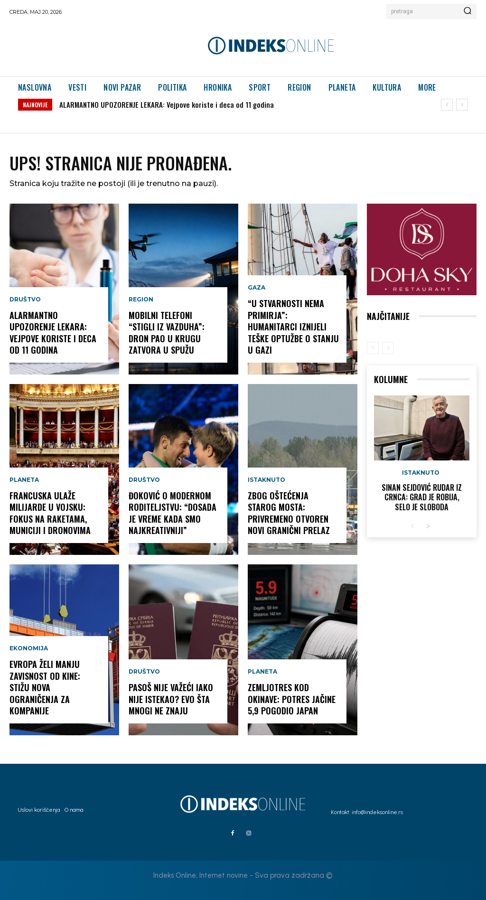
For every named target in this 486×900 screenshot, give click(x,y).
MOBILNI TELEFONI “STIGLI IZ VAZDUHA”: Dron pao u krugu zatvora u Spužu (167, 333)
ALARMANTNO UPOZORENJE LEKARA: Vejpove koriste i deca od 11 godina (166, 104)
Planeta (24, 482)
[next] (462, 105)
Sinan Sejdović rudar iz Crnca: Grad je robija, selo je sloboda (422, 497)
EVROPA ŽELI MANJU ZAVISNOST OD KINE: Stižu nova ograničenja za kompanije (44, 688)
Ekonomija (28, 651)
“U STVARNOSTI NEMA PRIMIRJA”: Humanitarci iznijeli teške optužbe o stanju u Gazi (293, 327)
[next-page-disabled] (388, 348)
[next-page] (428, 527)
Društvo (25, 301)
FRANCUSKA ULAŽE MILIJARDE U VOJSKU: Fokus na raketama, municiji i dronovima (50, 513)
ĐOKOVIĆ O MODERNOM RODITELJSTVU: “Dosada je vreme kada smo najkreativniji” (172, 513)
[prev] (447, 105)
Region (141, 301)
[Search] (467, 11)
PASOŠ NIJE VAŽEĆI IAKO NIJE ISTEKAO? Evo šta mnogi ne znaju (171, 699)
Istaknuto (266, 482)
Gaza (256, 290)
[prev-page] (373, 348)
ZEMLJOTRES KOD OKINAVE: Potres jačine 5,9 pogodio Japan (292, 699)
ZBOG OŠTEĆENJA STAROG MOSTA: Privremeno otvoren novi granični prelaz (289, 513)
